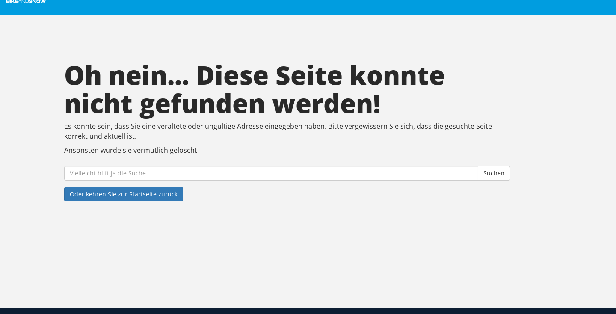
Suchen (494, 173)
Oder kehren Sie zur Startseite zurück (124, 194)
